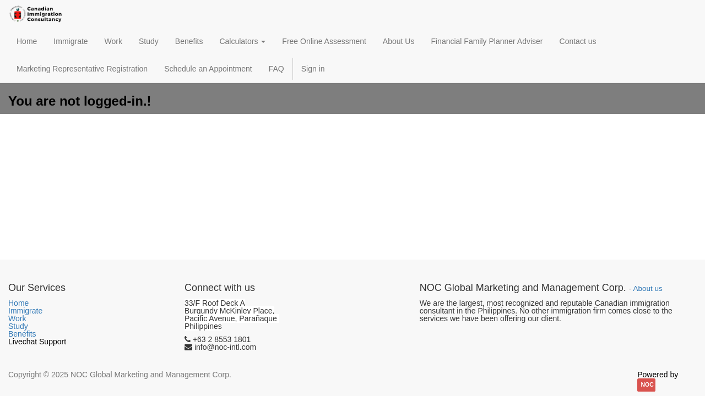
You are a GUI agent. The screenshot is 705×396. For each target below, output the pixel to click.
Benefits (22, 334)
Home (18, 303)
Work (17, 318)
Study (18, 326)
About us (647, 288)
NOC (647, 384)
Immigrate (25, 311)
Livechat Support (37, 341)
